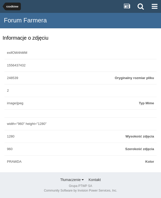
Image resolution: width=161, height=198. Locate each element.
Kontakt (95, 180)
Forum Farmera (25, 20)
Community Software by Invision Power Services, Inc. (80, 190)
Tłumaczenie (72, 180)
